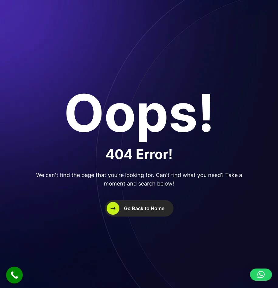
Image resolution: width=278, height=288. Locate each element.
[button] (261, 275)
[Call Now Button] (14, 275)
